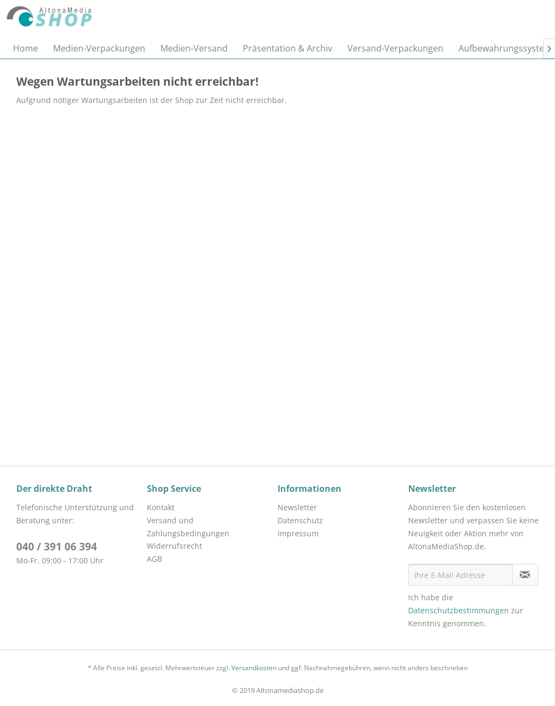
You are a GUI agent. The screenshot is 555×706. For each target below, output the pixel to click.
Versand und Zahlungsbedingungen (188, 526)
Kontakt (161, 507)
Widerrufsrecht (174, 546)
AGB (154, 559)
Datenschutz (300, 520)
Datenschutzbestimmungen (458, 610)
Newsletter (297, 507)
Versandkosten (253, 667)
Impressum (298, 533)
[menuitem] (25, 48)
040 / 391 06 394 (56, 547)
